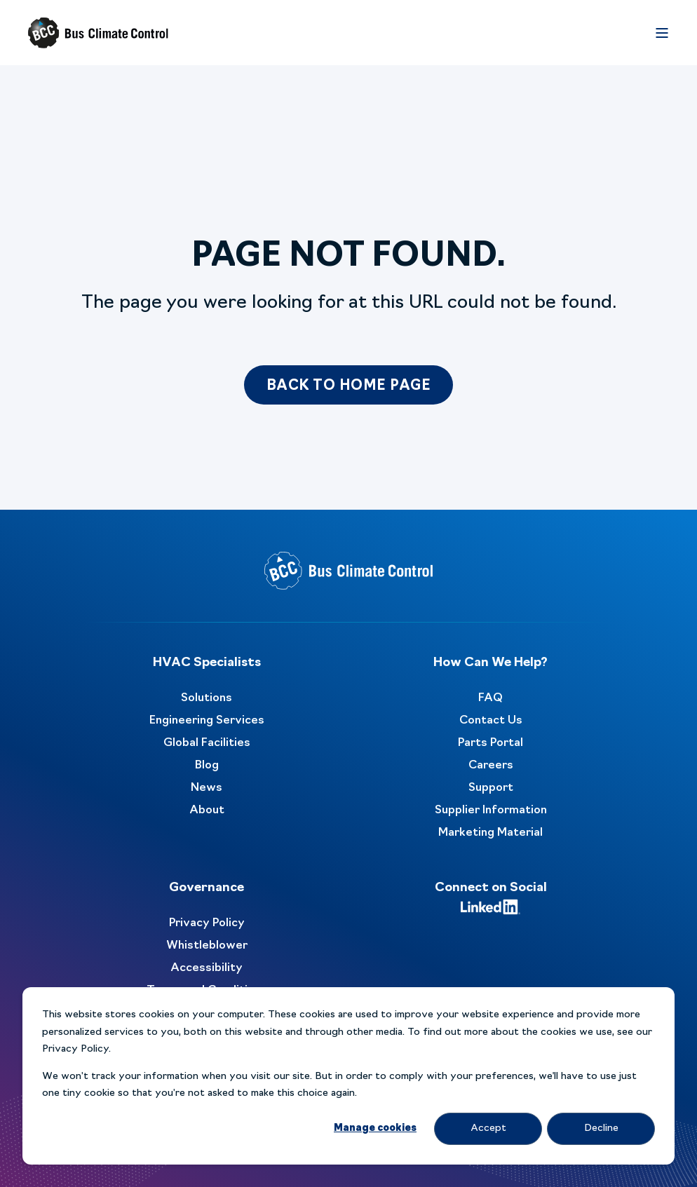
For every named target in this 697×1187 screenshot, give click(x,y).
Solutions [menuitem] (206, 698)
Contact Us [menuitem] (490, 720)
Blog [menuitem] (207, 765)
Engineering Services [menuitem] (206, 720)
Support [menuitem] (490, 788)
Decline (601, 1128)
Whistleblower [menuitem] (207, 945)
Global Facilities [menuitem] (206, 743)
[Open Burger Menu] (662, 33)
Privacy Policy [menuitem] (207, 923)
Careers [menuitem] (490, 765)
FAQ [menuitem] (490, 698)
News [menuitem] (206, 788)
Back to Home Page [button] (348, 386)
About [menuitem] (206, 810)
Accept (488, 1128)
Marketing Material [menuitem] (490, 833)
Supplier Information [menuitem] (491, 810)
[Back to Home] (98, 33)
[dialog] (348, 1076)
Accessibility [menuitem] (206, 968)
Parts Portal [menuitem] (490, 743)
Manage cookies (375, 1128)
